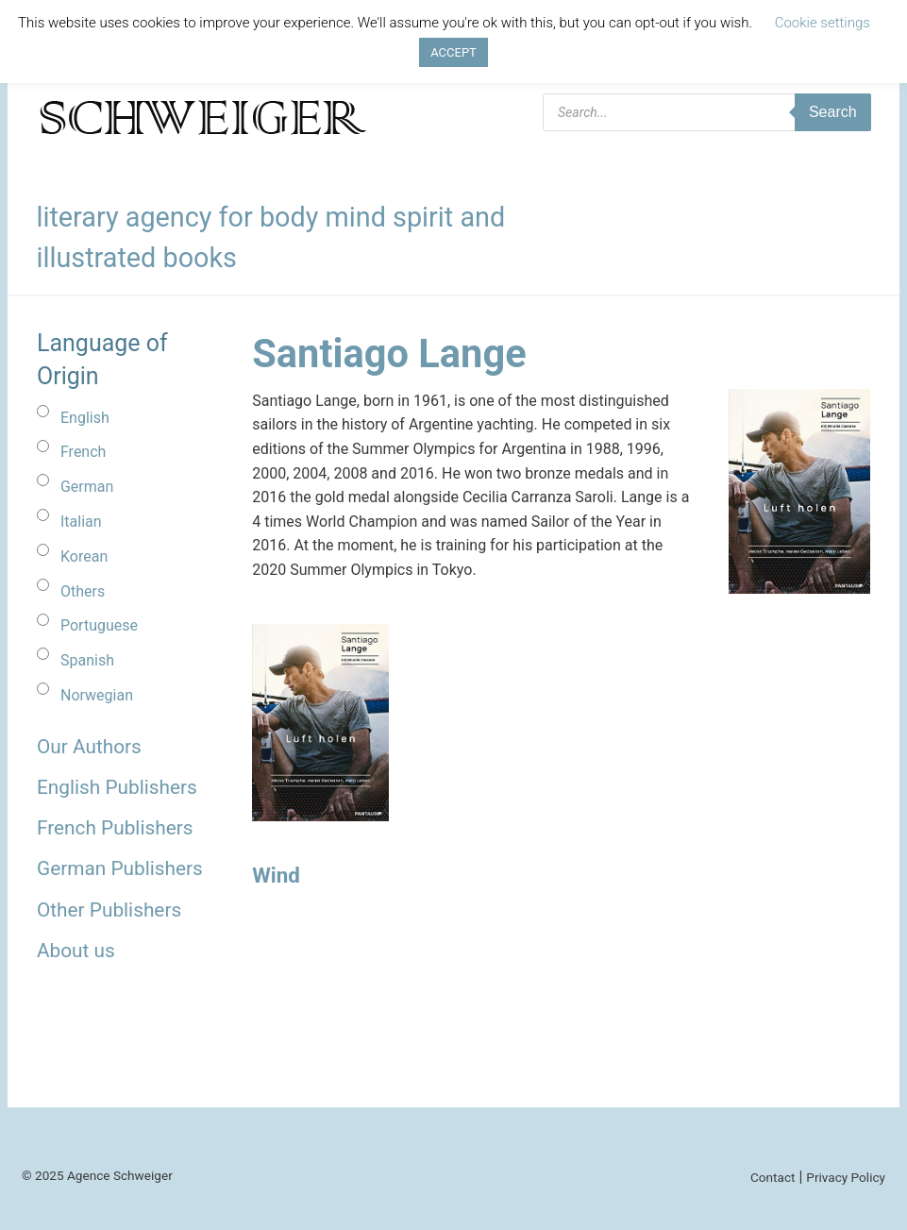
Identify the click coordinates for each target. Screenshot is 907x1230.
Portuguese (99, 625)
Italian (81, 522)
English (84, 418)
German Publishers (120, 868)
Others (82, 591)
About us (76, 950)
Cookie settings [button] (822, 22)
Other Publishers (109, 910)
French (83, 452)
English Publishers (117, 787)
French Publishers (115, 828)
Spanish (87, 660)
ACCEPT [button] (453, 52)
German (86, 487)
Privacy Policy (845, 1177)
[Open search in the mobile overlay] (707, 112)
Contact (773, 1177)
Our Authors (89, 746)
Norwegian (96, 695)
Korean (84, 556)
